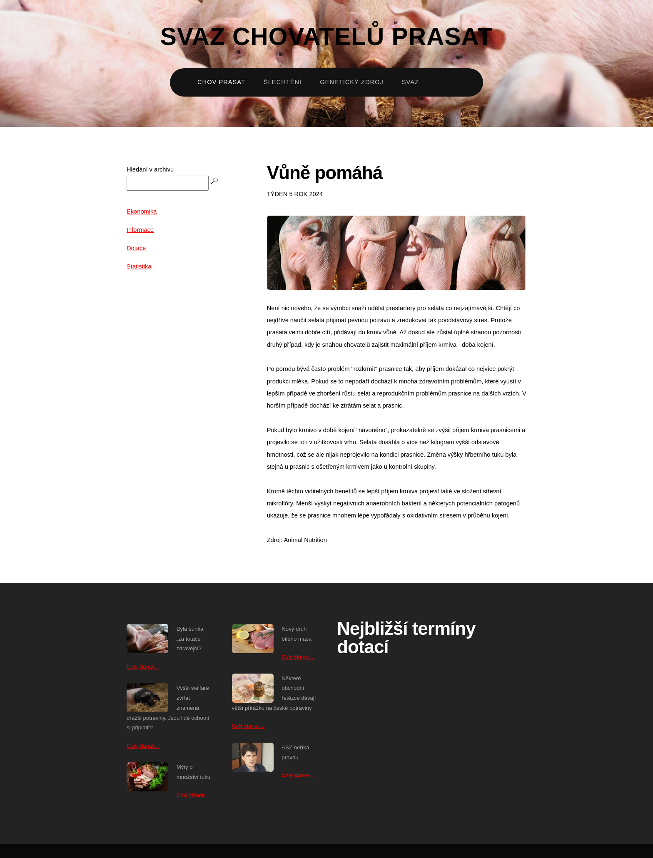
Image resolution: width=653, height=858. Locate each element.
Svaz (410, 82)
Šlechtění (283, 82)
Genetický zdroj (352, 82)
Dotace (136, 248)
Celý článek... (143, 667)
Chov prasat (221, 82)
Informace (140, 229)
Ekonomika (142, 211)
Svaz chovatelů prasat (326, 36)
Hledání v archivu (150, 169)
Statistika (139, 266)
